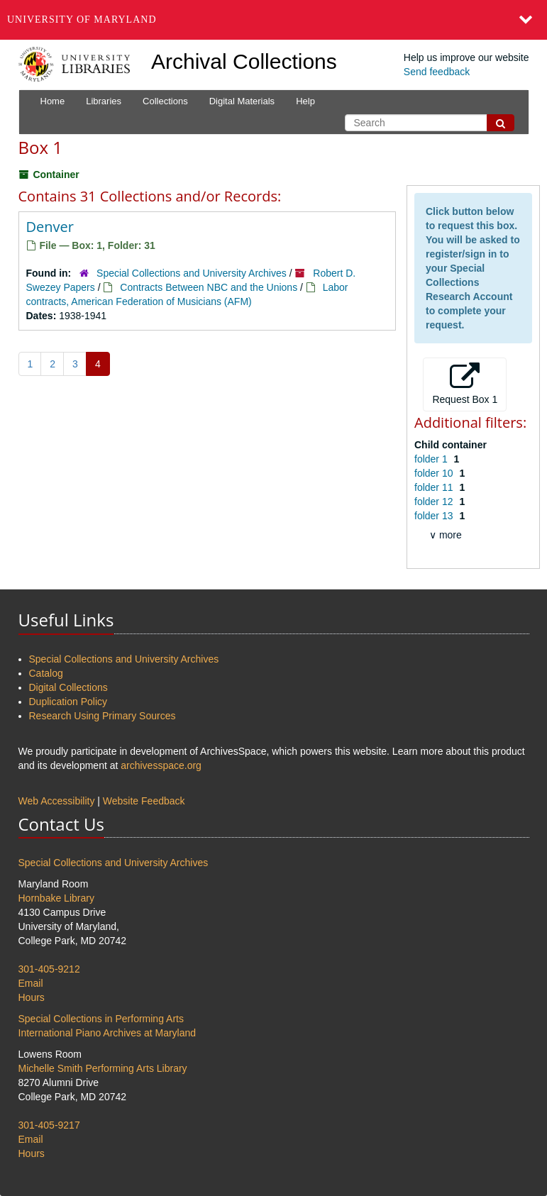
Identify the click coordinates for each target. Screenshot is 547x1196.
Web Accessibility (56, 801)
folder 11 (434, 487)
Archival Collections (244, 61)
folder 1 (432, 459)
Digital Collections (68, 687)
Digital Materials (242, 101)
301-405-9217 (49, 1125)
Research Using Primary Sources (102, 715)
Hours (31, 997)
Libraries (103, 101)
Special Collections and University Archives (191, 273)
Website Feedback (144, 801)
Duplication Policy (68, 701)
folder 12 (434, 501)
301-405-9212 (49, 969)
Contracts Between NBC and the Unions (208, 287)
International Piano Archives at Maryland (107, 1033)
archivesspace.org (161, 765)
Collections (165, 101)
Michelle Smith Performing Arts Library (102, 1068)
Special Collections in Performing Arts (101, 1018)
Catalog (46, 673)
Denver (50, 226)
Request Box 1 (464, 383)
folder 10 (434, 473)
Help (305, 101)
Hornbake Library (56, 898)
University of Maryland (82, 19)
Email (30, 983)
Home (52, 101)
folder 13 (434, 515)
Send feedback (437, 71)
